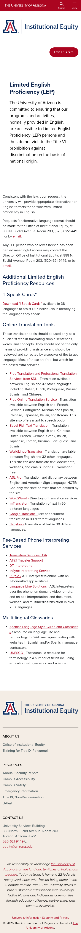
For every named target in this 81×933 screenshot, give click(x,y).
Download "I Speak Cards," (22, 304)
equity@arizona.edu (18, 846)
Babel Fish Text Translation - (30, 425)
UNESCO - (17, 653)
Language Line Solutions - (29, 586)
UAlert (7, 803)
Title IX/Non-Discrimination (23, 797)
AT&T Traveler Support (26, 560)
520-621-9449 (15, 841)
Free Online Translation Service (34, 399)
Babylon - (17, 524)
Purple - (15, 576)
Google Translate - (24, 514)
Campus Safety (14, 785)
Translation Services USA (28, 555)
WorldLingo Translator (26, 451)
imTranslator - (19, 503)
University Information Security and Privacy (40, 918)
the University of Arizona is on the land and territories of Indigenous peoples (40, 869)
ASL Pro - (16, 477)
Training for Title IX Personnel (25, 751)
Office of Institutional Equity (24, 745)
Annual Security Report (20, 773)
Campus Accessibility (19, 779)
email (17, 236)
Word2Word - (19, 498)
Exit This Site (64, 52)
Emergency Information (20, 791)
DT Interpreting (21, 565)
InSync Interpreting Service (30, 571)
